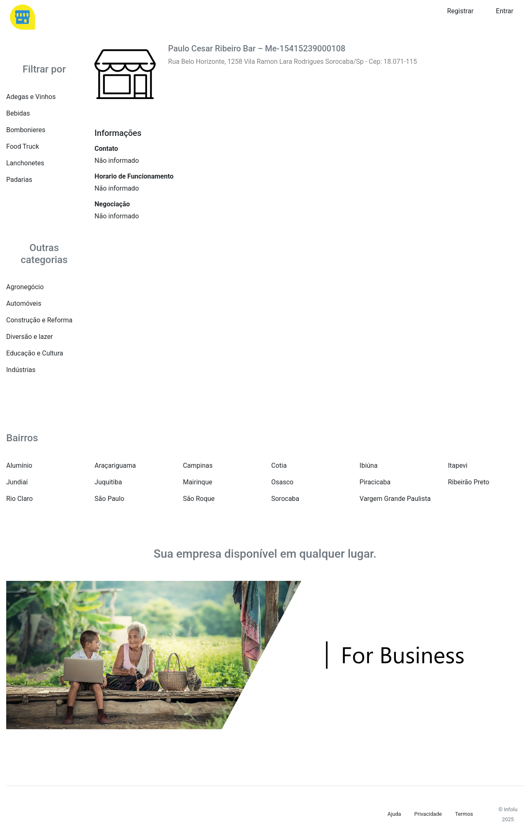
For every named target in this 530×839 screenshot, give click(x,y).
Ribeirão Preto (468, 482)
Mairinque (197, 482)
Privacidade (428, 814)
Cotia (279, 465)
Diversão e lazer (29, 337)
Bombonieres (25, 130)
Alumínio (19, 465)
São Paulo (109, 499)
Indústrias (21, 370)
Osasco (282, 482)
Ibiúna (368, 465)
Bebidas (18, 113)
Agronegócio (25, 287)
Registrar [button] (460, 11)
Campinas (198, 465)
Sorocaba (285, 499)
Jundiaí (17, 482)
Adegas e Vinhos (30, 97)
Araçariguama (115, 465)
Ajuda (394, 814)
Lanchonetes (25, 163)
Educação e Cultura (34, 353)
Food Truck (22, 146)
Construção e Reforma (39, 320)
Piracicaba (374, 482)
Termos (464, 814)
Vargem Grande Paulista (395, 499)
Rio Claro (19, 499)
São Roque (199, 499)
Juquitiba (108, 482)
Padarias (19, 180)
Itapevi (457, 465)
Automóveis (23, 303)
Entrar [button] (504, 11)
